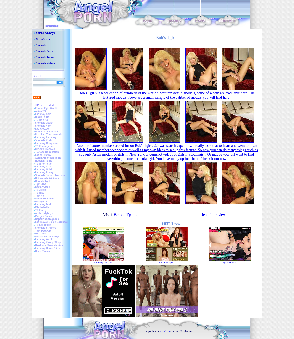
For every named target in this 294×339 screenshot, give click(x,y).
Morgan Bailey (43, 216)
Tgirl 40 (39, 195)
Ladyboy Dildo (43, 204)
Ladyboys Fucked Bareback (51, 222)
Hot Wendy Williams (47, 178)
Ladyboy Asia (43, 114)
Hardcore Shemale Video (49, 245)
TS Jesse (40, 189)
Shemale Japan (44, 122)
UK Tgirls (40, 233)
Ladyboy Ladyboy (45, 137)
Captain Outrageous (47, 219)
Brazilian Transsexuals (48, 134)
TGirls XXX (41, 119)
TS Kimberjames (45, 146)
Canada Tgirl (42, 181)
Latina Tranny (43, 154)
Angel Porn (165, 331)
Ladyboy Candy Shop (48, 242)
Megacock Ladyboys (47, 236)
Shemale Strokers (45, 227)
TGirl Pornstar (43, 163)
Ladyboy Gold (43, 169)
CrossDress (43, 39)
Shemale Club (43, 140)
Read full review (213, 215)
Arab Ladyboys (44, 213)
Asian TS (40, 111)
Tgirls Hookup (229, 262)
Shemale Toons (45, 57)
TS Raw (39, 192)
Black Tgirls (42, 117)
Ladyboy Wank (44, 239)
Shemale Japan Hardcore (50, 175)
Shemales (42, 45)
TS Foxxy (40, 210)
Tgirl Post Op (43, 230)
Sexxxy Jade (42, 187)
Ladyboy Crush (44, 166)
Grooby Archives (45, 149)
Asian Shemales (44, 198)
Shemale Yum (43, 125)
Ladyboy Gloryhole (46, 143)
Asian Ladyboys (45, 33)
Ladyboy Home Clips (47, 248)
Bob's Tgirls (125, 214)
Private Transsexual (47, 131)
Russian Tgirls (43, 160)
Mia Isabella (42, 207)
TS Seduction (43, 224)
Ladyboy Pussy (44, 172)
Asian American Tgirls (48, 157)
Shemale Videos (45, 63)
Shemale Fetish (45, 51)
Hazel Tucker (42, 251)
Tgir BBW (41, 184)
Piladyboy (41, 201)
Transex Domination (47, 152)
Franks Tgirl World (46, 108)
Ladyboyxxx (42, 128)
